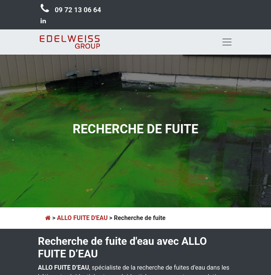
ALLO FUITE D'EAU (82, 218)
